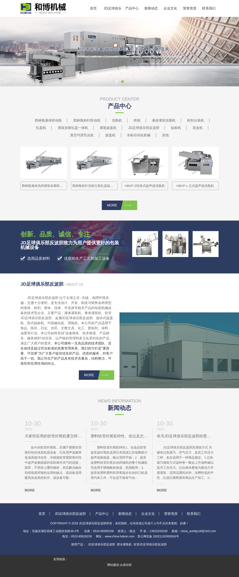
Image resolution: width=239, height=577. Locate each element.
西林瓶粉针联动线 (86, 120)
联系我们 (209, 8)
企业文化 (170, 8)
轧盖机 (41, 128)
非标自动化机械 (138, 135)
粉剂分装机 (195, 120)
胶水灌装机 (124, 544)
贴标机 (176, 128)
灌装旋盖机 (108, 128)
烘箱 (137, 120)
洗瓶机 (117, 120)
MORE (119, 205)
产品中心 (132, 8)
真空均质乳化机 (82, 135)
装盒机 (198, 128)
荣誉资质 (189, 8)
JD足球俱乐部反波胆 (112, 12)
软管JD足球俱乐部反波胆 (150, 544)
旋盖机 (110, 135)
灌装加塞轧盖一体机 (73, 128)
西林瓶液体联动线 (48, 120)
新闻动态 (151, 8)
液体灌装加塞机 (164, 120)
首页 (93, 8)
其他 (165, 135)
